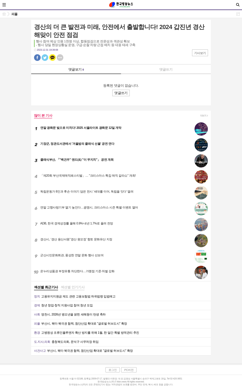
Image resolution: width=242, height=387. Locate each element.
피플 (14, 14)
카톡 (52, 57)
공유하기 (238, 14)
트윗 (45, 57)
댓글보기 (76, 69)
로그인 (113, 369)
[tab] (46, 287)
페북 (37, 57)
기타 (60, 57)
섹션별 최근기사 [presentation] (46, 287)
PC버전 (128, 369)
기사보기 (200, 53)
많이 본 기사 (43, 115)
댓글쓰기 (166, 69)
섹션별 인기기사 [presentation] (73, 287)
